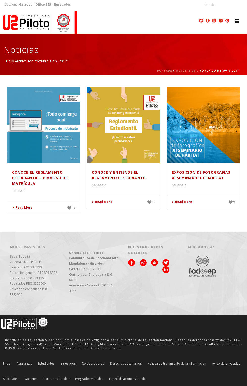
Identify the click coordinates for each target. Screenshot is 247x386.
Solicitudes (10, 379)
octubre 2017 (187, 70)
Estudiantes (46, 363)
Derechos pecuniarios (126, 363)
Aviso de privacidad (226, 363)
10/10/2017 (19, 191)
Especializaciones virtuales (128, 379)
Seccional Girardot (18, 4)
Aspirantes (24, 363)
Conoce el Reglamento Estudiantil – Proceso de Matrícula (40, 178)
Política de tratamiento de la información (177, 363)
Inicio (7, 363)
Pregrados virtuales (89, 379)
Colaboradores (93, 363)
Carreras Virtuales (56, 379)
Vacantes (30, 379)
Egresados (68, 363)
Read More (22, 207)
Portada (164, 70)
